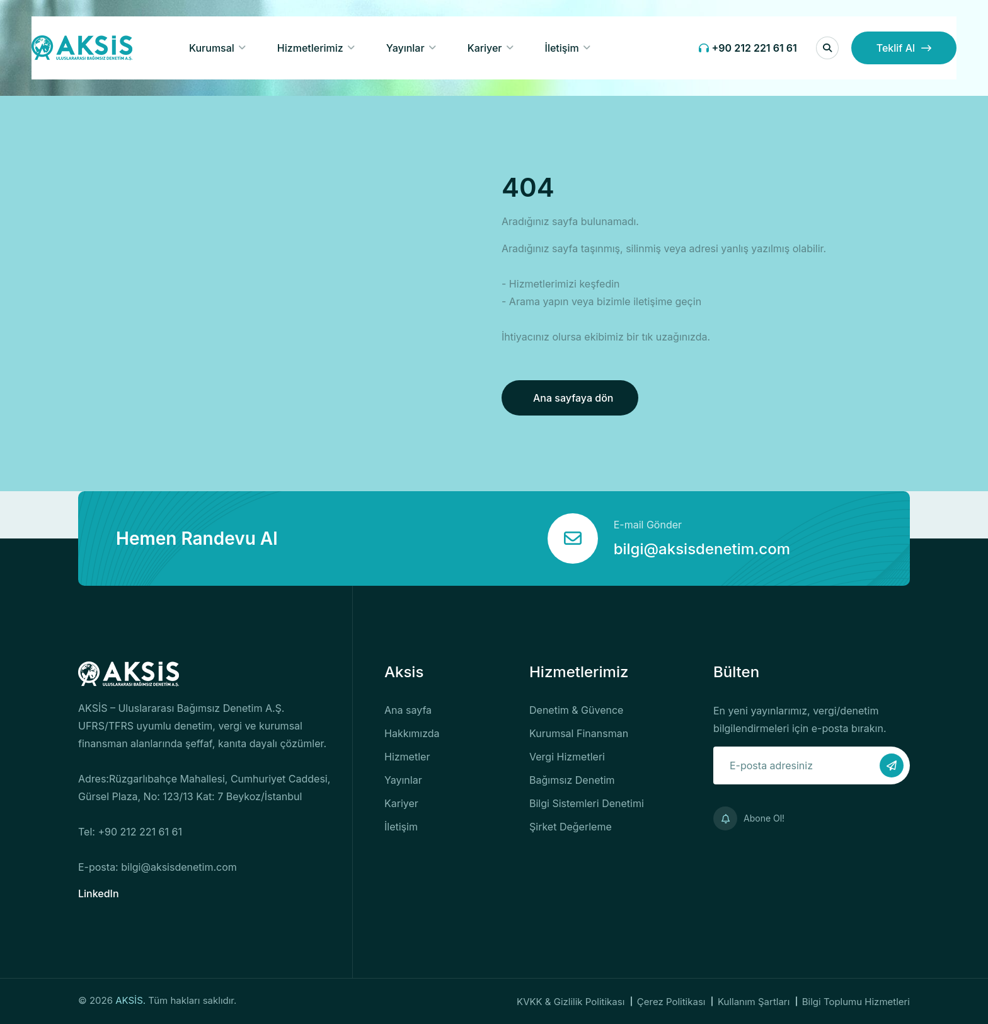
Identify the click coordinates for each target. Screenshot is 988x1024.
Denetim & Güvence (576, 710)
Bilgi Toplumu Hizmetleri (856, 1002)
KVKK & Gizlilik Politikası (570, 1002)
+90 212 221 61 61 (748, 48)
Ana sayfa (408, 710)
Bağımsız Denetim (572, 780)
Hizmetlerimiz (310, 48)
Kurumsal (211, 48)
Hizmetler (407, 756)
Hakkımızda (412, 733)
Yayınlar (405, 48)
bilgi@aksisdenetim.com (702, 549)
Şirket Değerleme (570, 826)
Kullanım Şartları (754, 1002)
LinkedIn (98, 893)
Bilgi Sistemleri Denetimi (586, 803)
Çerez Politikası (671, 1002)
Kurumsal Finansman (578, 733)
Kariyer (485, 48)
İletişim (562, 48)
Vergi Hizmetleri (567, 756)
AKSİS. (131, 1000)
